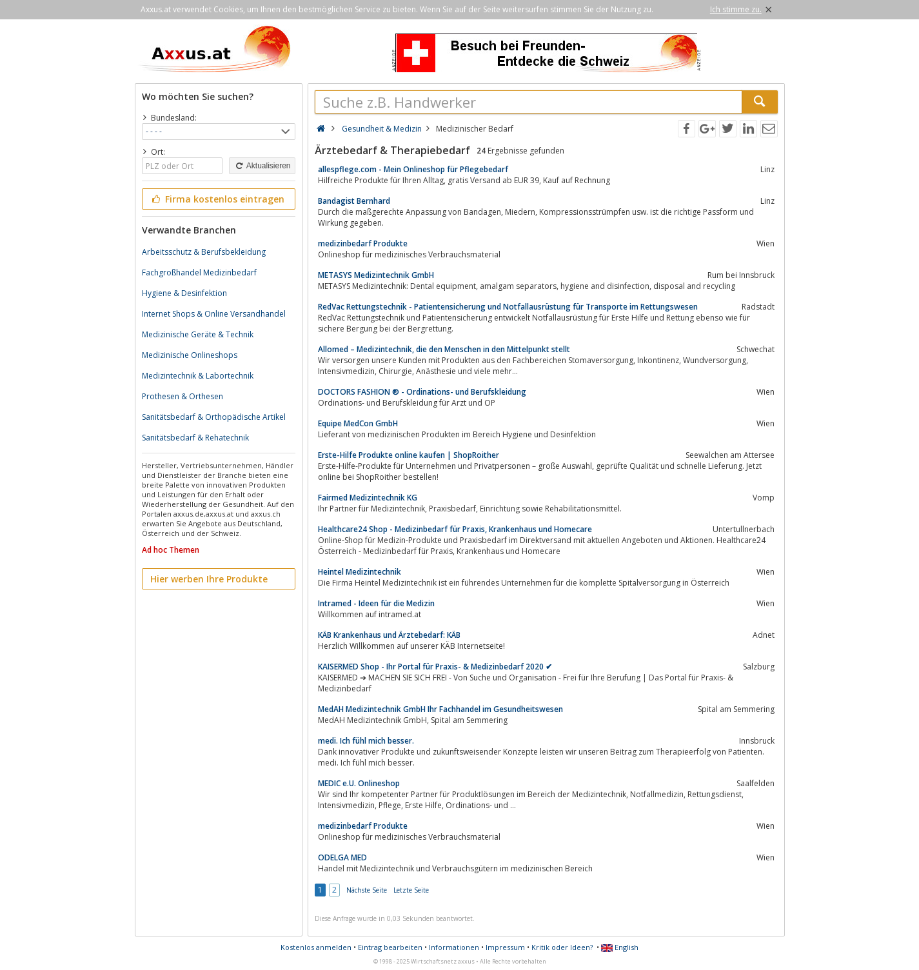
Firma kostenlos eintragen (217, 199)
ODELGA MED (342, 857)
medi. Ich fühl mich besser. (366, 740)
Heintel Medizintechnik (359, 571)
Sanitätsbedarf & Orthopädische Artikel (214, 416)
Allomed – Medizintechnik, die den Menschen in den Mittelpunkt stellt (444, 349)
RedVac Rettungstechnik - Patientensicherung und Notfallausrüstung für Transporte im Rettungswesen (508, 306)
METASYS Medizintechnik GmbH (376, 275)
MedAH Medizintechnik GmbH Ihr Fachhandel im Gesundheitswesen (440, 709)
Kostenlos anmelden (316, 947)
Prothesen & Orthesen (182, 396)
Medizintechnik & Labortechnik (197, 375)
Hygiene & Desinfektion (184, 293)
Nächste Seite (366, 890)
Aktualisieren (261, 165)
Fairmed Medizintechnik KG (367, 497)
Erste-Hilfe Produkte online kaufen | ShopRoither (408, 455)
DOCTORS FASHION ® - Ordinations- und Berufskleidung (422, 391)
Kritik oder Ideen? (562, 947)
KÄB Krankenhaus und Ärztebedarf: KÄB (389, 634)
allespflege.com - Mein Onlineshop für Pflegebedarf (413, 169)
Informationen (454, 947)
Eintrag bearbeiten (390, 947)
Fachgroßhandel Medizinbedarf (199, 272)
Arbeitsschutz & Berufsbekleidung (204, 251)
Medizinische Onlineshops (189, 355)
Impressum (505, 947)
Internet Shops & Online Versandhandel (214, 313)
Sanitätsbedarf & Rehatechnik (195, 437)
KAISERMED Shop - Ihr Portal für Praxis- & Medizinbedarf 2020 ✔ (435, 666)
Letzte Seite (411, 890)
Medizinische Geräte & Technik (197, 334)
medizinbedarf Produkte (363, 243)
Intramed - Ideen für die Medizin (376, 603)
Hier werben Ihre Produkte (209, 579)
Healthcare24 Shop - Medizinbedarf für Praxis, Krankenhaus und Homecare (455, 529)
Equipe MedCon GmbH (358, 423)
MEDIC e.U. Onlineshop (359, 783)
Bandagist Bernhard (354, 200)
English (619, 947)
